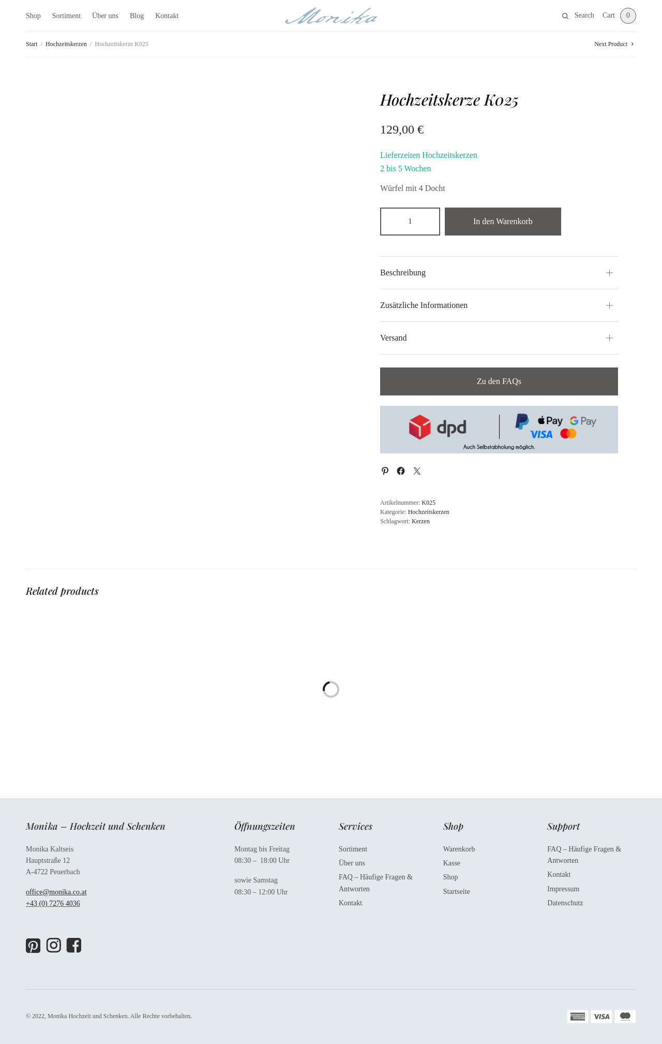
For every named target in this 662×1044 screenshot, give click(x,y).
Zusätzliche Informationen (424, 305)
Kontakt (166, 16)
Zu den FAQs (499, 381)
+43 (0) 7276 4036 (53, 903)
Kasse (451, 863)
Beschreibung (403, 272)
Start (32, 44)
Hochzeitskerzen (66, 44)
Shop (33, 16)
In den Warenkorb (503, 221)
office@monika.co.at (56, 892)
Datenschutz (565, 903)
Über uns (105, 16)
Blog (137, 16)
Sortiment (66, 16)
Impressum (563, 889)
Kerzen (421, 521)
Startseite (456, 891)
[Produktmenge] (410, 221)
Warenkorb (459, 849)
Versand (393, 337)
